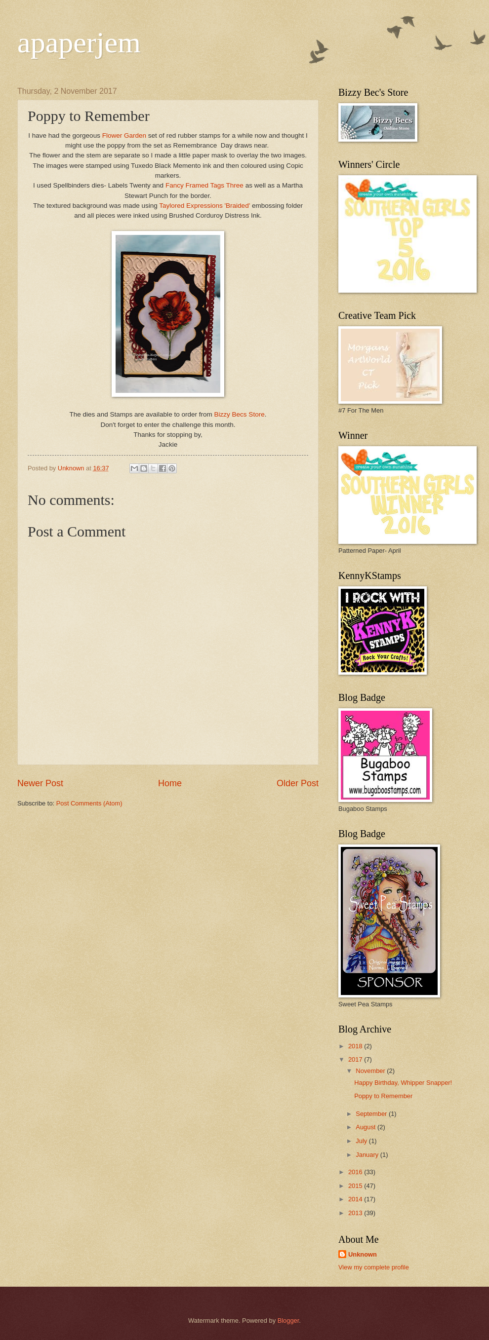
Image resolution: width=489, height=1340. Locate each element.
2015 (356, 1185)
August (366, 1127)
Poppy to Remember (383, 1096)
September (372, 1113)
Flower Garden (124, 135)
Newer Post (40, 783)
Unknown (362, 1254)
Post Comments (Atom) (89, 803)
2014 (356, 1199)
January (368, 1154)
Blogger (288, 1320)
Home (170, 783)
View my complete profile (373, 1267)
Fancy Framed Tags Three (204, 185)
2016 (356, 1172)
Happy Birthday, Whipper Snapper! (403, 1082)
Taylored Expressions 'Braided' (204, 205)
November (371, 1070)
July (362, 1141)
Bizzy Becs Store (238, 414)
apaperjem (79, 42)
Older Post (298, 783)
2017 (356, 1059)
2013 (356, 1213)
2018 (356, 1046)
